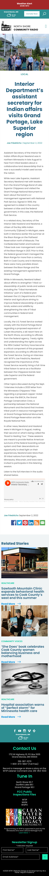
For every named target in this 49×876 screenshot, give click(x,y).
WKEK (24, 802)
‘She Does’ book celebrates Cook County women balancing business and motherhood (22, 651)
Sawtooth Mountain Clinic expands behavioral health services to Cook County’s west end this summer (22, 593)
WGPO (24, 804)
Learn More (24, 833)
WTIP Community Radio (11, 501)
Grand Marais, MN (11, 12)
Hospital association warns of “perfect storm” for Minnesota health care (22, 708)
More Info (24, 6)
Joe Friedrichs (14, 142)
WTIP (24, 799)
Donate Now (32, 13)
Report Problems (27, 872)
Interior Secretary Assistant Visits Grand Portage (33, 501)
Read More (11, 604)
